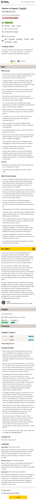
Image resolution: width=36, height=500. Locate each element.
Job (13, 61)
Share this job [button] (6, 490)
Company (21, 61)
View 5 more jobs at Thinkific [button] (10, 493)
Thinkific (22, 8)
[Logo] (5, 2)
